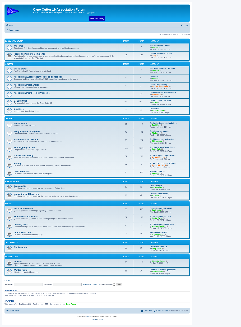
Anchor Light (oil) (157, 171)
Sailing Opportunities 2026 (161, 208)
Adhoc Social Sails (23, 232)
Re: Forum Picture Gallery (161, 54)
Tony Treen (157, 249)
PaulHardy (156, 210)
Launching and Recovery (26, 194)
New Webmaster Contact (160, 46)
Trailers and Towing (23, 155)
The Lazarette (12, 242)
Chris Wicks (157, 188)
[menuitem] (9, 25)
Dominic (155, 196)
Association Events (23, 208)
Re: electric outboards (159, 131)
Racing (17, 163)
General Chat (20, 101)
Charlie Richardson (160, 86)
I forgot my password (91, 284)
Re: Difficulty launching (160, 194)
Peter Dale (156, 149)
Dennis (155, 47)
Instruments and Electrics (27, 139)
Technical (10, 119)
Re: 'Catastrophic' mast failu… (162, 147)
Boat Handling (12, 181)
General (9, 64)
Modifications (20, 123)
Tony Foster (71, 304)
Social (8, 204)
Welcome (18, 46)
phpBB (88, 316)
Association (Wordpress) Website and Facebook (38, 77)
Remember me (108, 284)
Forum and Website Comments (29, 54)
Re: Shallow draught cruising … (163, 224)
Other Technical (22, 171)
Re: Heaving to (156, 186)
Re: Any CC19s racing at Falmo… (164, 163)
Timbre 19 (156, 133)
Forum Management (14, 41)
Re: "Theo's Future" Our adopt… (163, 69)
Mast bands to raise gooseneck (163, 270)
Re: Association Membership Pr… (164, 93)
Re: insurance (156, 109)
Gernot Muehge (158, 157)
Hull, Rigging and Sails (25, 147)
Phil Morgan (157, 141)
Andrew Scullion (159, 226)
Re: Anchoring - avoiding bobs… (163, 123)
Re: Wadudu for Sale (158, 247)
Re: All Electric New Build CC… (163, 101)
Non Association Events (26, 216)
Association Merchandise (26, 85)
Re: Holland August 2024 (160, 216)
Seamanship (20, 186)
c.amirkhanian (158, 234)
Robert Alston (158, 111)
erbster (155, 78)
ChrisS (155, 103)
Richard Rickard (159, 165)
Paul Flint (156, 125)
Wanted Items (20, 270)
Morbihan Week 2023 (158, 232)
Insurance (19, 109)
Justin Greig (157, 218)
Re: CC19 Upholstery (158, 85)
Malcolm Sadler (158, 261)
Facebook (154, 77)
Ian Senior (156, 95)
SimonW (155, 70)
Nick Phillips (157, 272)
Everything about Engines (27, 131)
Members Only (11, 257)
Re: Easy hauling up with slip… (163, 155)
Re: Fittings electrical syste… (162, 139)
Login (7, 281)
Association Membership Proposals (32, 93)
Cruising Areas (21, 224)
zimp (154, 56)
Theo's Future (21, 69)
